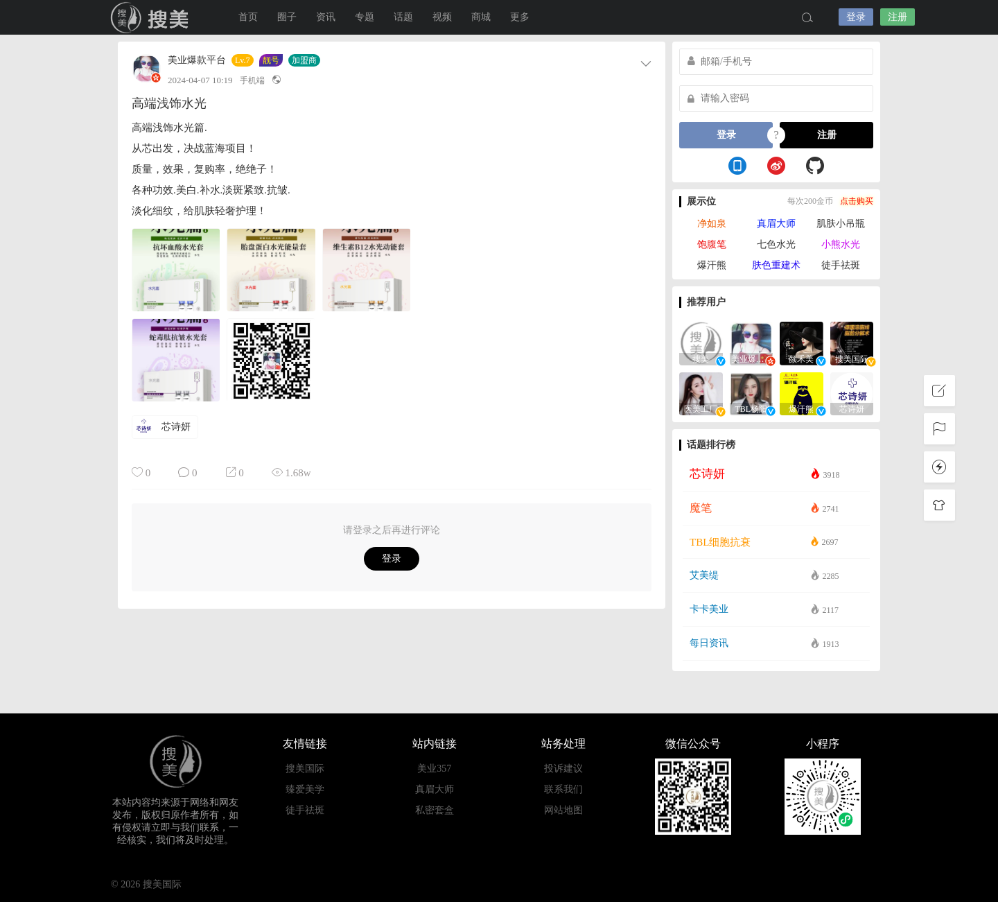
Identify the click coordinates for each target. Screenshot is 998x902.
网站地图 (563, 810)
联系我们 (563, 789)
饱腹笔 (711, 244)
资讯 (325, 17)
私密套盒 (434, 810)
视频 (442, 17)
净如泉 (711, 223)
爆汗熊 (711, 265)
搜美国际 (152, 17)
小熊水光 (840, 244)
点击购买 (856, 201)
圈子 (287, 17)
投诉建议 (563, 768)
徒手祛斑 (840, 265)
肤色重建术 (776, 265)
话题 (403, 17)
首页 (248, 17)
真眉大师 (776, 223)
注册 (897, 17)
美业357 (434, 768)
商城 (481, 17)
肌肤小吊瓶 (840, 223)
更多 (519, 17)
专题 (364, 17)
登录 (856, 17)
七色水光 (776, 244)
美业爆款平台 (197, 60)
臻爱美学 (305, 789)
